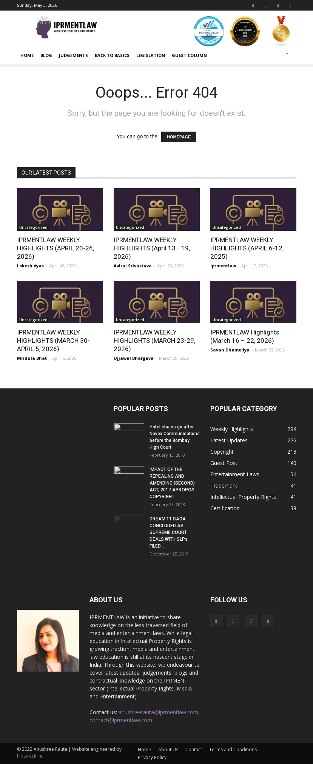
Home (27, 55)
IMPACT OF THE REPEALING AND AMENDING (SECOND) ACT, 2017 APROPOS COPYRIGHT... (172, 483)
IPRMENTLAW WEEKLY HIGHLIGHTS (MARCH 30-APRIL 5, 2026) (53, 340)
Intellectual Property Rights (243, 496)
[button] (287, 55)
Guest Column (189, 55)
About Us (168, 749)
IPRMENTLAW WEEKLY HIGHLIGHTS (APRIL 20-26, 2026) (55, 248)
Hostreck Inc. (31, 756)
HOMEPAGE (179, 137)
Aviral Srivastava (133, 265)
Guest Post (223, 462)
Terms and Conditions (233, 749)
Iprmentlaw (223, 265)
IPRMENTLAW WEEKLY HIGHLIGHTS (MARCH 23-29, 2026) (154, 340)
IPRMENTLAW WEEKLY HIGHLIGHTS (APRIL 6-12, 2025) (247, 248)
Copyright (222, 451)
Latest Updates (229, 440)
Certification (225, 508)
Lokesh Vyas (30, 265)
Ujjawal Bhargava (134, 358)
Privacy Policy (152, 757)
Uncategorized (33, 227)
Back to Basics (112, 55)
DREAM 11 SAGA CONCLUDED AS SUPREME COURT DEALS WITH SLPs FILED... (169, 532)
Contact (193, 749)
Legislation (150, 55)
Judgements (73, 55)
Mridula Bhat (32, 358)
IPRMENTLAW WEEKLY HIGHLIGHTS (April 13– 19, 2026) (152, 248)
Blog (46, 55)
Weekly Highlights (231, 429)
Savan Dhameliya (230, 350)
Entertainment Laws (234, 474)
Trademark (223, 485)
